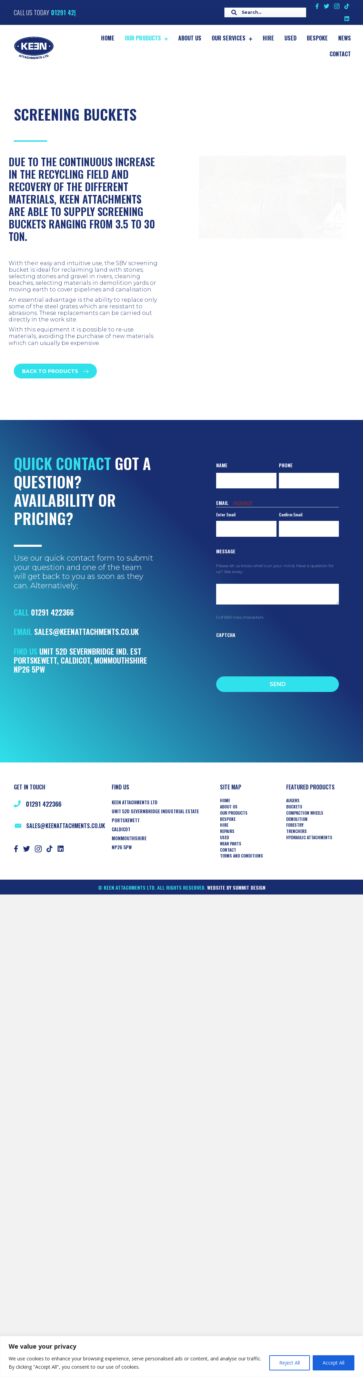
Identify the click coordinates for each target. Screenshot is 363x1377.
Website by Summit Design (236, 887)
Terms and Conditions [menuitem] (241, 856)
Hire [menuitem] (224, 825)
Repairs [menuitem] (227, 831)
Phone (286, 465)
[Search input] (263, 12)
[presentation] (268, 655)
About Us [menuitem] (229, 806)
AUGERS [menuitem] (293, 800)
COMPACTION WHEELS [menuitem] (304, 813)
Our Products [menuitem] (234, 813)
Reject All (289, 1362)
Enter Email (225, 514)
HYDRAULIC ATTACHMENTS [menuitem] (309, 837)
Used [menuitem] (224, 837)
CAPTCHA (225, 634)
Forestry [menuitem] (295, 825)
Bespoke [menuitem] (227, 819)
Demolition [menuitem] (296, 819)
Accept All (333, 1362)
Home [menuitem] (225, 800)
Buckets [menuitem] (294, 806)
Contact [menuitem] (228, 850)
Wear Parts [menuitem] (230, 843)
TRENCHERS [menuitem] (296, 831)
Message (225, 551)
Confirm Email (290, 514)
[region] (181, 1356)
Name (222, 465)
